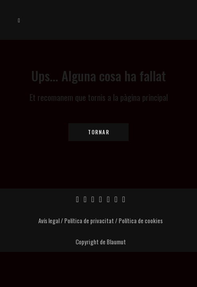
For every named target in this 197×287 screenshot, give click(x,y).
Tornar (98, 132)
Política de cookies (141, 220)
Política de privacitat (89, 220)
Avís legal (49, 220)
